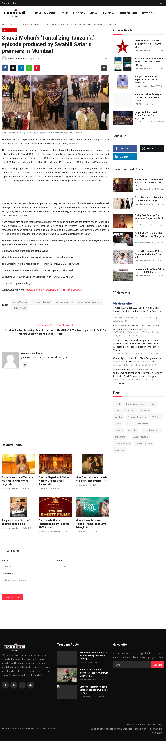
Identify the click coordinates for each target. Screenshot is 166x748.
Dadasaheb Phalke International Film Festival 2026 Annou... (54, 524)
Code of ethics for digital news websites (109, 728)
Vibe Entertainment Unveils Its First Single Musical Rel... (92, 479)
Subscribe (157, 664)
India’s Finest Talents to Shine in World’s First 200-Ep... (148, 43)
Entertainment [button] (130, 13)
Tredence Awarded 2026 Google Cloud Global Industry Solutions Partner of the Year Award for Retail (137, 311)
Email (60, 560)
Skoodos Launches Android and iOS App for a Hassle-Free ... (149, 61)
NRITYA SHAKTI (19, 308)
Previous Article (43, 325)
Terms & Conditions (133, 724)
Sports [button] (65, 13)
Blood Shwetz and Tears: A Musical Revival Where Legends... (17, 481)
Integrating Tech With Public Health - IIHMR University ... (149, 270)
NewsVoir (156, 732)
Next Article (65, 325)
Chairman (119, 449)
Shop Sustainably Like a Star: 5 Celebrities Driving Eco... (149, 199)
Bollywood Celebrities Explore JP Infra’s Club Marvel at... (146, 79)
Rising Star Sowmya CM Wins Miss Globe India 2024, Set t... (149, 218)
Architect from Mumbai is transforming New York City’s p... (93, 655)
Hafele (118, 404)
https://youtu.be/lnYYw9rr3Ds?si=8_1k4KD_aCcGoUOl (54, 289)
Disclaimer (139, 728)
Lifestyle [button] (148, 13)
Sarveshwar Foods (151, 430)
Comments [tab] (12, 550)
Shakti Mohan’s (20, 301)
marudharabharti (9, 488)
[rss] (30, 685)
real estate (145, 410)
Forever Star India (144, 443)
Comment (7, 573)
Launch (118, 423)
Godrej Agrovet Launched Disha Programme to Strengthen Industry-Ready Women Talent (137, 360)
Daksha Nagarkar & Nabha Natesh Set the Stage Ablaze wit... (54, 481)
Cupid (117, 410)
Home (38, 13)
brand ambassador (135, 404)
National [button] (94, 13)
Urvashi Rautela (140, 436)
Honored (119, 430)
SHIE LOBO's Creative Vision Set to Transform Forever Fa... (149, 182)
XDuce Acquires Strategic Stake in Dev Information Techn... (148, 97)
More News (118, 383)
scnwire (42, 488)
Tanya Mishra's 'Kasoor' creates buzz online (16, 522)
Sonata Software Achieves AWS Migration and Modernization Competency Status (136, 327)
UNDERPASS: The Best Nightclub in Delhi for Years (81, 332)
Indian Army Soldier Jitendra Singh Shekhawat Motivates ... (94, 672)
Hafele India (142, 423)
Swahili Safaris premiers (89, 301)
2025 (129, 423)
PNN (137, 104)
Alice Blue (132, 430)
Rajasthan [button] (51, 13)
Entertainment (17, 24)
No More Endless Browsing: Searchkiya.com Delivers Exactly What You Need (29, 332)
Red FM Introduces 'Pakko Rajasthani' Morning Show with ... (148, 254)
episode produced (64, 301)
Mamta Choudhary (31, 353)
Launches (129, 410)
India (152, 404)
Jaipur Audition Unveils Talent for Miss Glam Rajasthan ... (147, 115)
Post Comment (12, 596)
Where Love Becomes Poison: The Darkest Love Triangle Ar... (91, 524)
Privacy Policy (154, 724)
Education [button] (110, 13)
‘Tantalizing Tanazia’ (41, 301)
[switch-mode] (162, 3)
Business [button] (79, 13)
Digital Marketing (122, 443)
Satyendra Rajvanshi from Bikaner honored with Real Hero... (94, 690)
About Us (16, 3)
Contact (5, 3)
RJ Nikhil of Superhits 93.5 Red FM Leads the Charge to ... (149, 236)
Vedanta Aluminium (137, 417)
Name (5, 560)
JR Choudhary (85, 697)
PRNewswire (155, 728)
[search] (163, 13)
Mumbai (118, 417)
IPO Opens (156, 417)
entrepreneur (121, 436)
